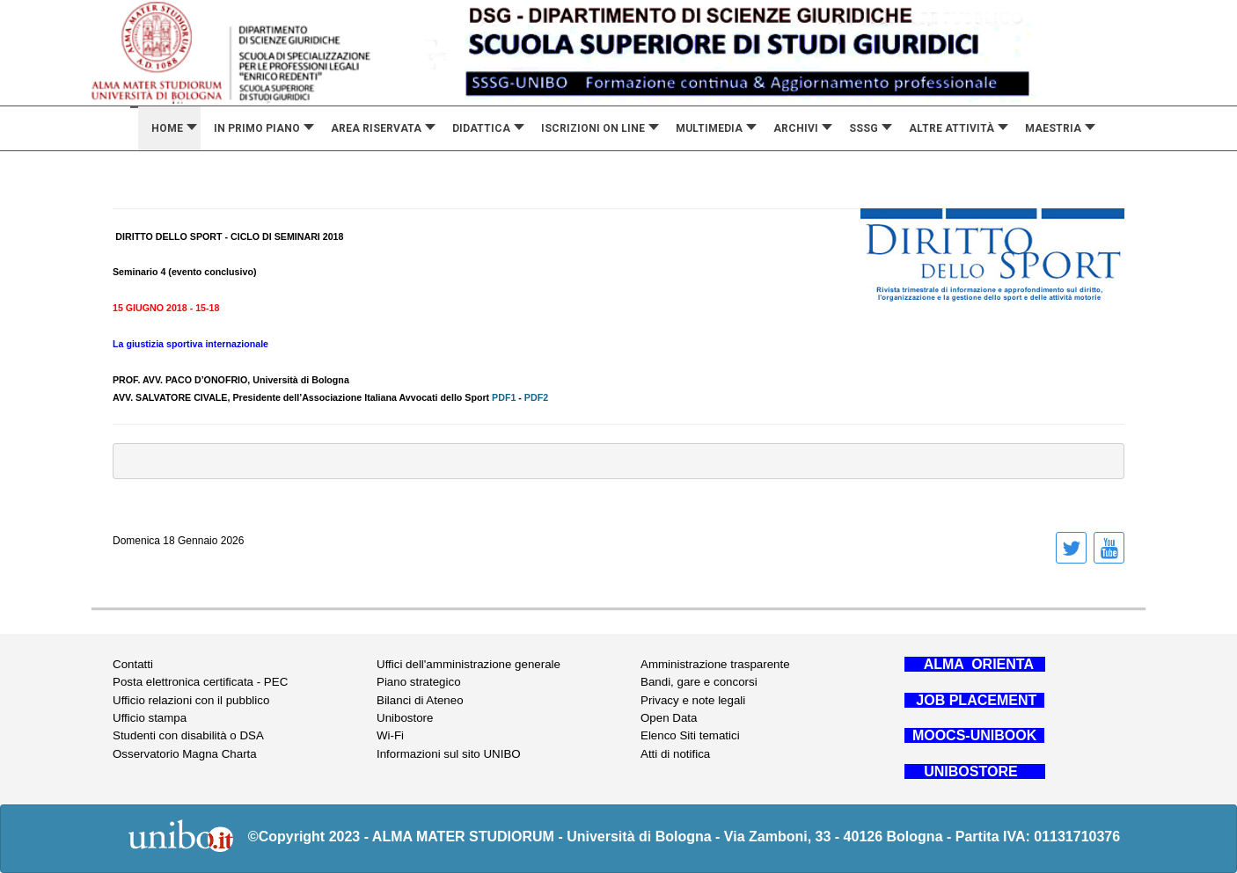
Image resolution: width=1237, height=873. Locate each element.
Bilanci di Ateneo (420, 700)
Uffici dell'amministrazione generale (468, 664)
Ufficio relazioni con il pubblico (191, 700)
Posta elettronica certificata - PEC (200, 681)
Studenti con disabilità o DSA (188, 735)
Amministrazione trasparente (715, 664)
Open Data (668, 717)
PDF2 (536, 397)
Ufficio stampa (150, 717)
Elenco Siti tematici (690, 735)
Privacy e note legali (692, 700)
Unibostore (405, 717)
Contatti (133, 664)
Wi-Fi (390, 735)
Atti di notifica (675, 753)
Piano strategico (419, 681)
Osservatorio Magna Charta (185, 753)
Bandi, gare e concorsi (699, 681)
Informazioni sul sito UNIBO (449, 753)
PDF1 (502, 397)
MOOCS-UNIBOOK (974, 735)
